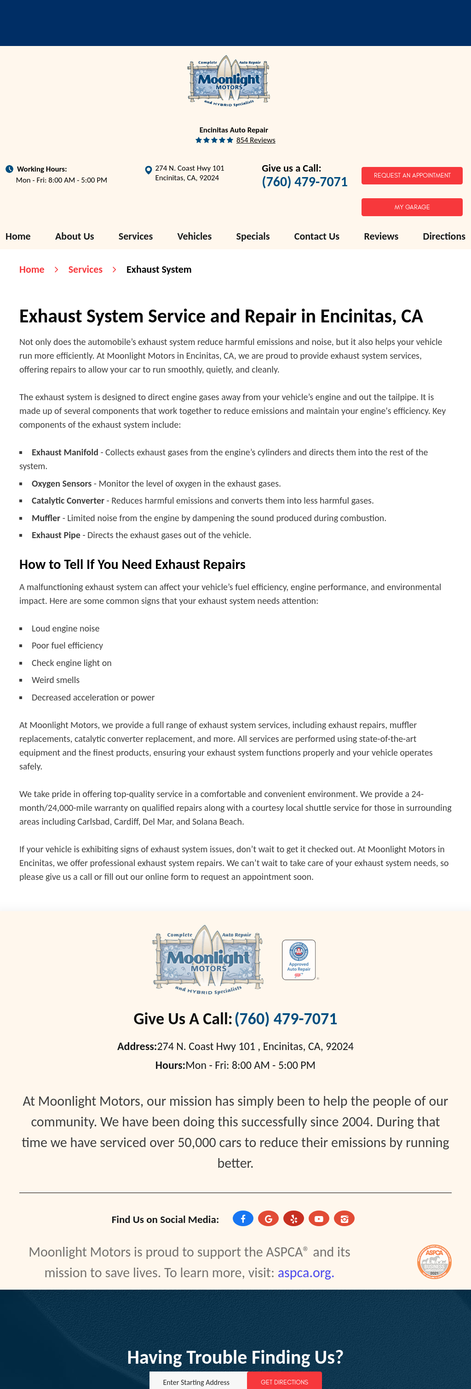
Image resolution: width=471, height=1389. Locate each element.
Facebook (243, 1219)
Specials (253, 236)
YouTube (319, 1219)
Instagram (344, 1219)
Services (136, 236)
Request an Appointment (412, 175)
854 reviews (256, 140)
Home (18, 236)
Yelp (293, 1219)
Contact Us (316, 236)
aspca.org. (306, 1272)
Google (268, 1219)
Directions (444, 236)
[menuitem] (18, 236)
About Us (74, 236)
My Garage (412, 207)
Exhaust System (159, 269)
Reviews (381, 236)
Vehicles (195, 236)
